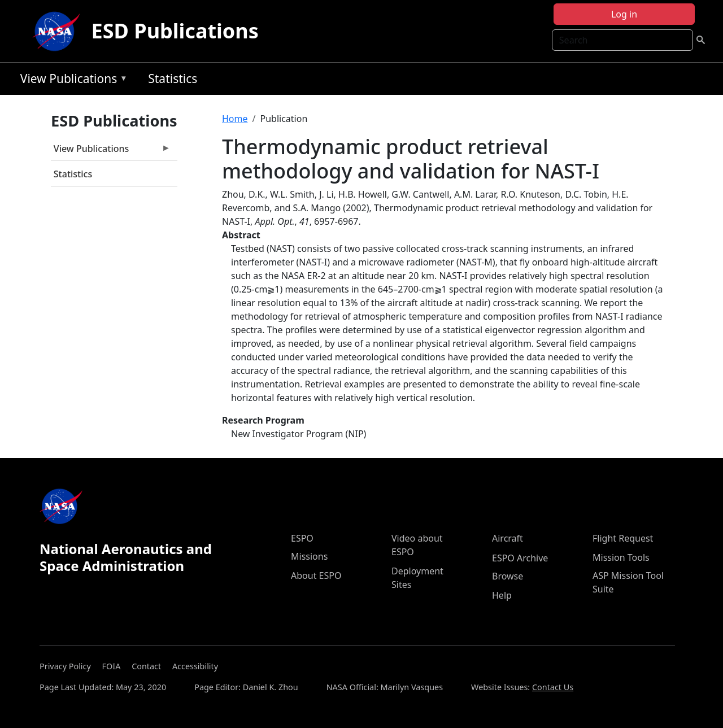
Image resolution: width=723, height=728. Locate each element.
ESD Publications (175, 31)
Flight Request (623, 538)
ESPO (302, 538)
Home (235, 118)
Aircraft (507, 538)
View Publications (71, 80)
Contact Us (552, 687)
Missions (309, 556)
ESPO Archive (520, 558)
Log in (624, 14)
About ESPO (316, 575)
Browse (507, 576)
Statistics (172, 78)
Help (502, 595)
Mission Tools (621, 557)
